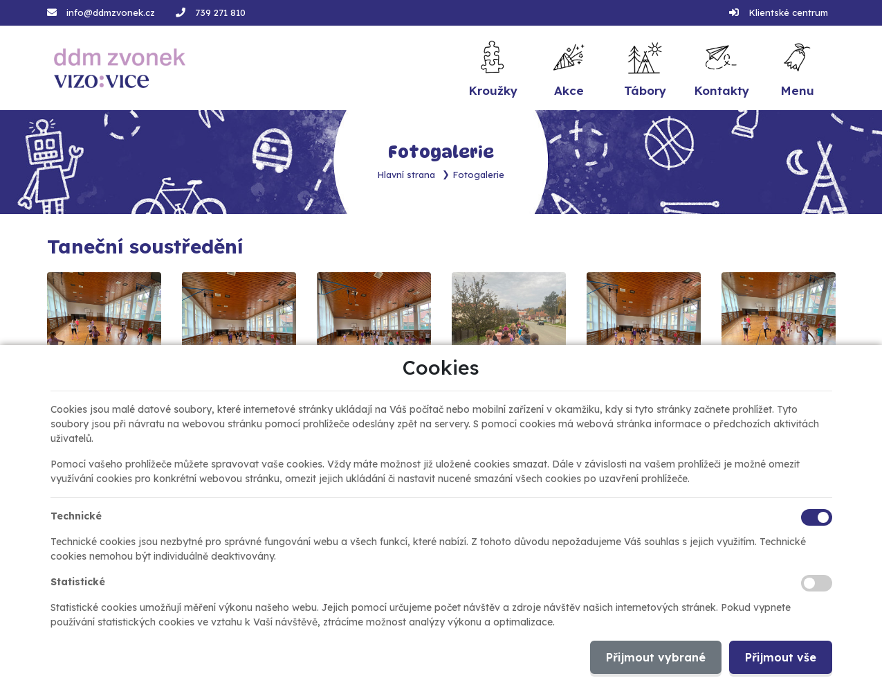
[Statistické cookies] (816, 583)
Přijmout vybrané (656, 657)
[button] (797, 68)
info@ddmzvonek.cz (110, 12)
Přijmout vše (780, 657)
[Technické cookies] (816, 517)
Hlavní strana (406, 174)
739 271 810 (220, 12)
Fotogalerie (478, 174)
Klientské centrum (788, 12)
